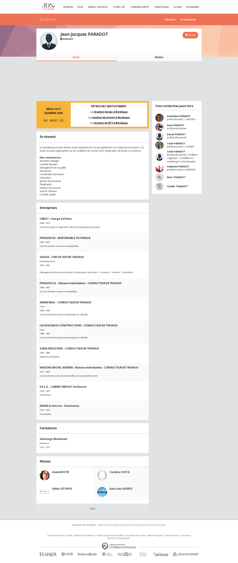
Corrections (185, 535)
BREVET (54, 120)
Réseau (159, 57)
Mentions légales (155, 535)
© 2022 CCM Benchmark (119, 538)
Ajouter (192, 34)
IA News (68, 6)
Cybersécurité (139, 6)
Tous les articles (171, 535)
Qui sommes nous (55, 535)
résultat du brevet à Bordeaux (111, 117)
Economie (192, 6)
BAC (45, 120)
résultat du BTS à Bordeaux (111, 123)
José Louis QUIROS (121, 488)
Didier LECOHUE (62, 488)
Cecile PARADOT (176, 143)
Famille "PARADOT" (178, 186)
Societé (99, 535)
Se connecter (188, 19)
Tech (80, 6)
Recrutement (88, 535)
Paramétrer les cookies (136, 535)
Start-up (119, 6)
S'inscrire (170, 19)
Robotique (162, 6)
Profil (76, 57)
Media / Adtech (97, 6)
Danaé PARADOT (176, 134)
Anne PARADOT (175, 125)
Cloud (178, 6)
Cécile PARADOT (176, 151)
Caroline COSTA (120, 472)
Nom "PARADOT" (176, 177)
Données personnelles (114, 535)
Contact (68, 535)
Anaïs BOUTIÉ (60, 472)
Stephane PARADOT (178, 166)
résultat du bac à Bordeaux (111, 112)
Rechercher (49, 19)
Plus (92, 508)
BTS (61, 120)
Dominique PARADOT (179, 116)
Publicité (77, 535)
